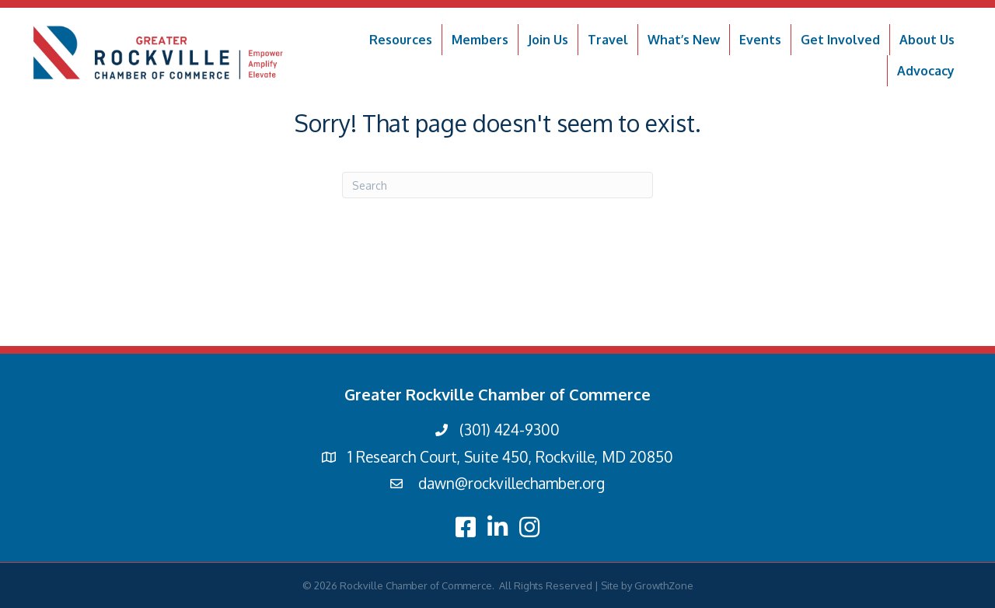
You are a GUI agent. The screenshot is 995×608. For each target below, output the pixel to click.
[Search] (497, 185)
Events (760, 39)
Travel (608, 39)
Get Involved (840, 39)
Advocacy (926, 71)
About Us (927, 39)
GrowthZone (663, 585)
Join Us (548, 39)
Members (480, 39)
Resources (400, 39)
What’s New (684, 39)
